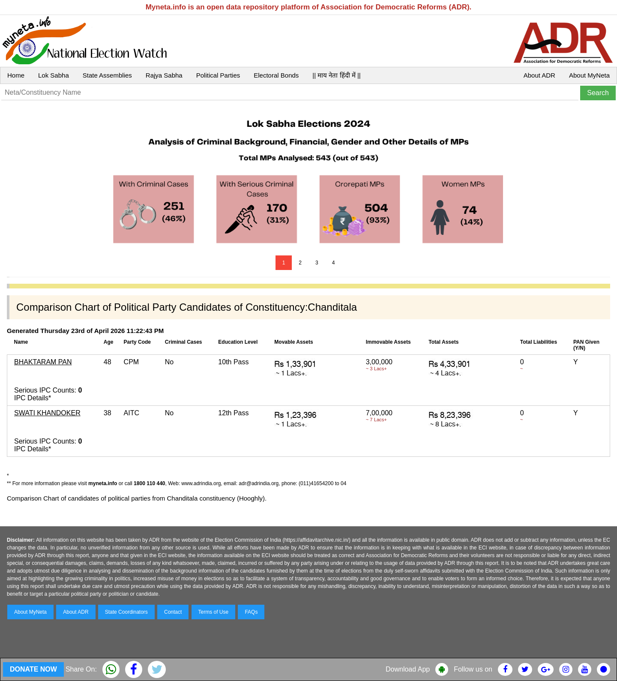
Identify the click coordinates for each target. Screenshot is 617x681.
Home (15, 75)
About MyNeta (589, 75)
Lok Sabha (53, 75)
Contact (173, 612)
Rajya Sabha (164, 75)
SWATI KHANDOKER (47, 413)
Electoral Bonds (276, 75)
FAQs (251, 612)
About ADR (539, 75)
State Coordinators (126, 612)
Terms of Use (213, 612)
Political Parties (218, 75)
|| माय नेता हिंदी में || (336, 75)
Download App (408, 669)
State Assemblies (107, 75)
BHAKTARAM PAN (43, 362)
